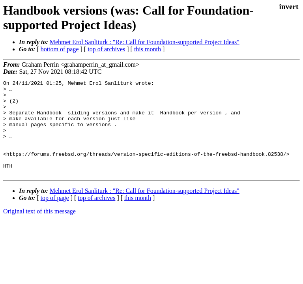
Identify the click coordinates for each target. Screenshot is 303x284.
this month (147, 49)
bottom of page (60, 49)
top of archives (106, 49)
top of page (55, 216)
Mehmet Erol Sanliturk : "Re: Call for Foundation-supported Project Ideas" (144, 42)
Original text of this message (39, 230)
